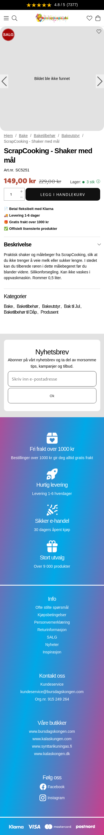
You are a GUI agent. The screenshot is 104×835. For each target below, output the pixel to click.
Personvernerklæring (52, 622)
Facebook (56, 787)
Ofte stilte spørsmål (52, 607)
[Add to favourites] (99, 32)
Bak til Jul (72, 306)
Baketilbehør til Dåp (20, 312)
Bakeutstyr (70, 135)
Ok (52, 395)
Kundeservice (52, 684)
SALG (52, 637)
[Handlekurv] (97, 18)
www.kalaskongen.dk (52, 754)
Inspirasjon (52, 652)
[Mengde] (11, 194)
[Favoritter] (89, 18)
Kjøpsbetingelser (52, 615)
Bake (23, 135)
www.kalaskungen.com (51, 739)
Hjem (8, 135)
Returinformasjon (52, 629)
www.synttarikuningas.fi (52, 746)
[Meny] (6, 18)
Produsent (49, 312)
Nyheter (52, 644)
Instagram (55, 798)
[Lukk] (99, 244)
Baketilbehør (44, 135)
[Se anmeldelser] (52, 5)
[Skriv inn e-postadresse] (52, 379)
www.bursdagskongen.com (52, 731)
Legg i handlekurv (62, 194)
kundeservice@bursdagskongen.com (52, 691)
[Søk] (14, 18)
